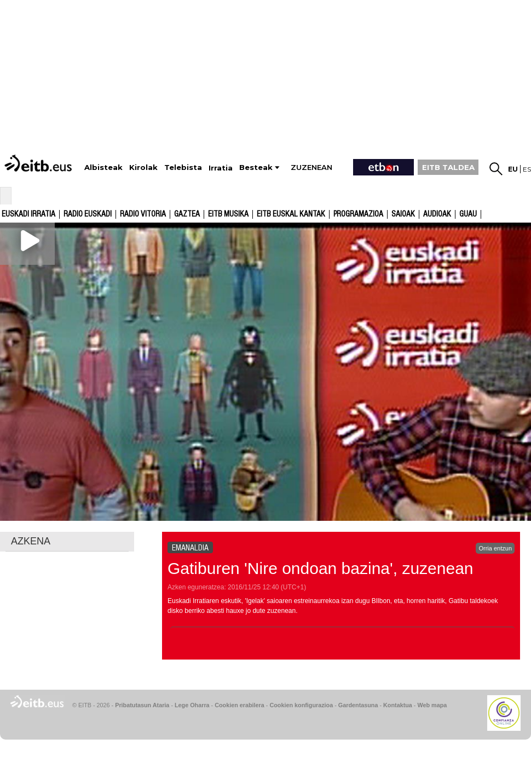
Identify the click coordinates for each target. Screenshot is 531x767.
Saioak (403, 214)
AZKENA (30, 541)
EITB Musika (228, 214)
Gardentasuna (358, 705)
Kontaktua (397, 705)
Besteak (256, 167)
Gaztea (187, 214)
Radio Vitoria (143, 214)
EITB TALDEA (448, 167)
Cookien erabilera (239, 705)
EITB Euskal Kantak (291, 214)
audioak (437, 214)
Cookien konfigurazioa (301, 705)
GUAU (468, 214)
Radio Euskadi (88, 214)
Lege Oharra (192, 705)
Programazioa (358, 214)
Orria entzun (495, 548)
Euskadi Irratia (28, 214)
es (527, 169)
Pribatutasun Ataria (142, 705)
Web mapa (432, 705)
